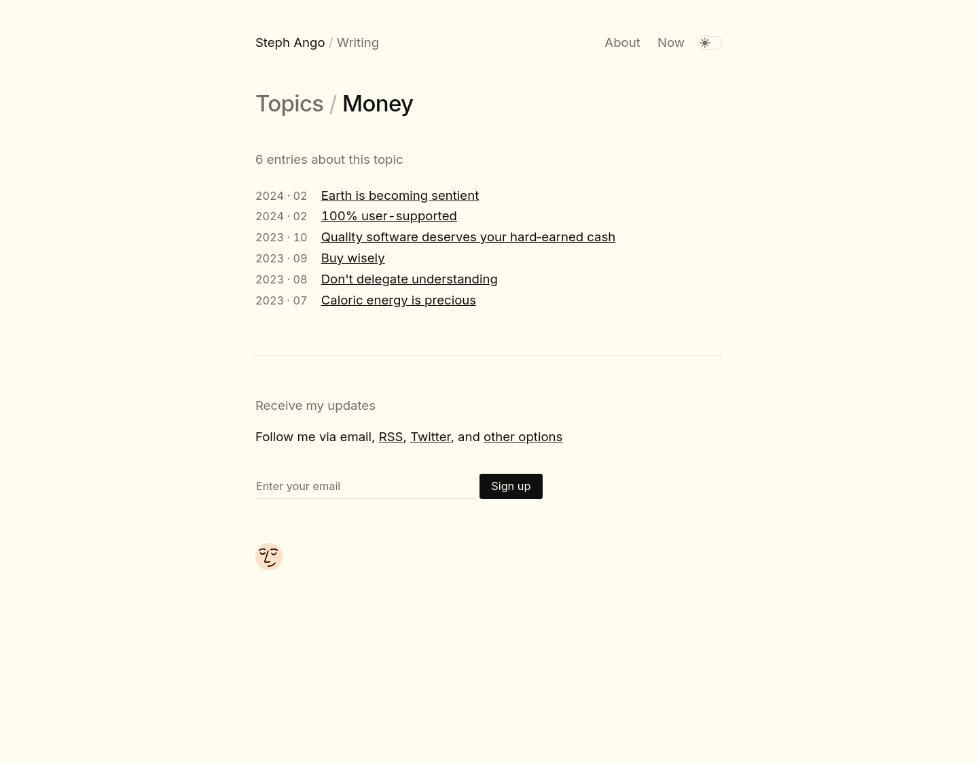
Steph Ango (290, 42)
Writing (358, 42)
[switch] (710, 43)
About (622, 42)
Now (671, 42)
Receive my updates (315, 405)
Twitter (430, 436)
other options (523, 436)
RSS (391, 436)
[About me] (269, 565)
